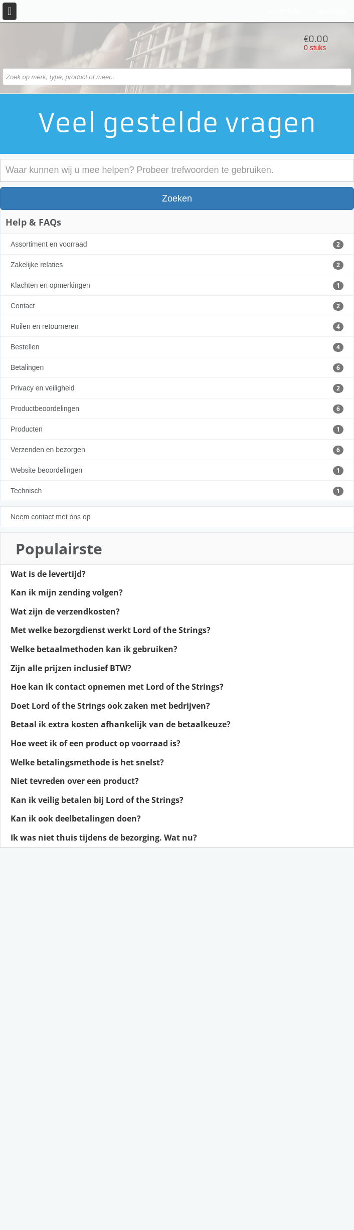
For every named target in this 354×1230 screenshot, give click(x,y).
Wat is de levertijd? (48, 574)
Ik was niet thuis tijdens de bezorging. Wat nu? (104, 838)
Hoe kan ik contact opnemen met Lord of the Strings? (117, 687)
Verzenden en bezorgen (177, 450)
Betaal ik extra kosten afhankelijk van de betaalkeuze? (121, 724)
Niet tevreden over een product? (75, 781)
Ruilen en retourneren (177, 326)
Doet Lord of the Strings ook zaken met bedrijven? (110, 706)
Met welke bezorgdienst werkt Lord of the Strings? (111, 630)
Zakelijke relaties (177, 265)
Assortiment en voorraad (177, 244)
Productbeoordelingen (177, 409)
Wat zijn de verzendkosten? (65, 612)
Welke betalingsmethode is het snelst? (87, 762)
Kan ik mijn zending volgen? (67, 592)
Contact (177, 306)
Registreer (284, 11)
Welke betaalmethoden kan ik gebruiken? (94, 649)
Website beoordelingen (177, 470)
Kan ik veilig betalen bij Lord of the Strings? (97, 800)
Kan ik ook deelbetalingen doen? (76, 819)
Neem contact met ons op (51, 517)
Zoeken (177, 198)
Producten (177, 429)
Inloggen (331, 11)
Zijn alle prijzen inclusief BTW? (71, 668)
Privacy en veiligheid (177, 388)
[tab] (177, 574)
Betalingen (177, 367)
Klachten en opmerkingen (177, 285)
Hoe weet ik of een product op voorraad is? (96, 743)
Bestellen (177, 347)
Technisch (177, 491)
